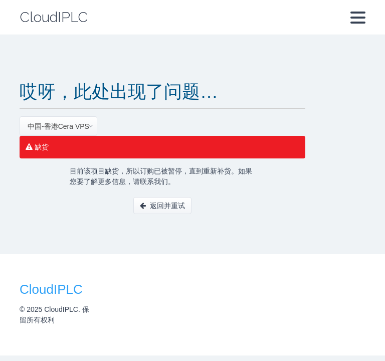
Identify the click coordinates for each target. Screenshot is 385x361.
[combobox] (58, 126)
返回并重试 (162, 206)
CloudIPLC (54, 17)
